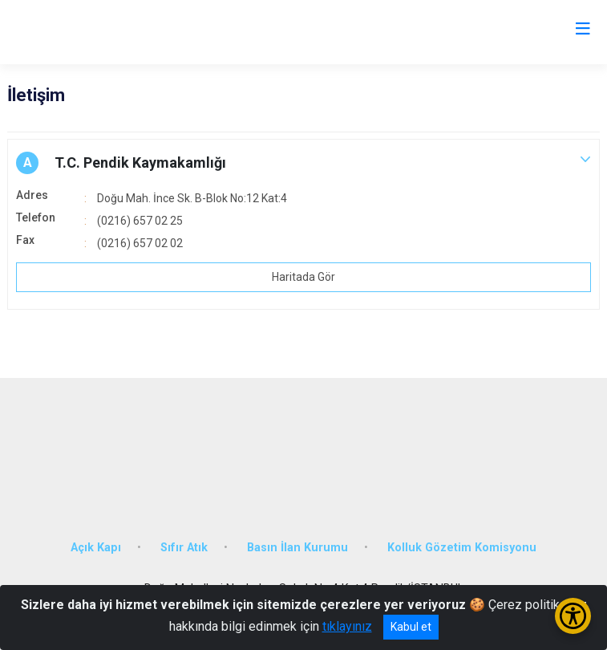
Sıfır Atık (184, 548)
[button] (303, 163)
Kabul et (411, 626)
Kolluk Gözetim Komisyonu (461, 548)
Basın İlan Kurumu (297, 548)
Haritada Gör (303, 276)
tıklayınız (347, 626)
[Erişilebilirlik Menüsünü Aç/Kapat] (573, 616)
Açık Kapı (96, 548)
